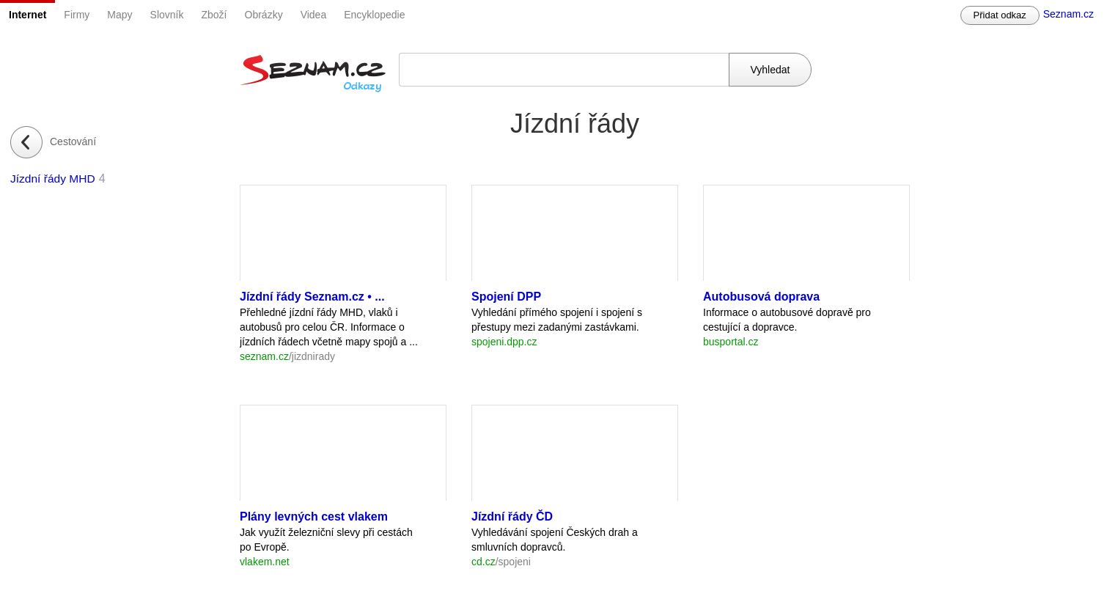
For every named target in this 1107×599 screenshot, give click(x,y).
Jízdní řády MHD (52, 178)
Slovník (167, 15)
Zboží (214, 15)
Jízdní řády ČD (512, 516)
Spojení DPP (506, 296)
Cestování (73, 141)
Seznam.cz (1068, 14)
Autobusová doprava (761, 296)
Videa (314, 15)
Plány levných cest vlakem (314, 516)
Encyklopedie (374, 15)
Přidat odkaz (1000, 15)
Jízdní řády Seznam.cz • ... (312, 296)
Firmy (76, 15)
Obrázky (264, 15)
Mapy (119, 15)
